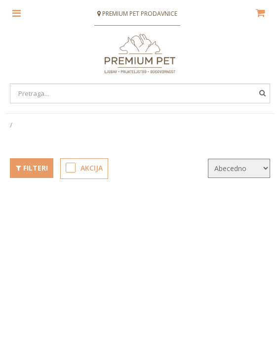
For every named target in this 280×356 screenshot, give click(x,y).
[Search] (140, 93)
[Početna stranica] (12, 125)
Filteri (31, 168)
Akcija (84, 168)
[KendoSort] (239, 168)
